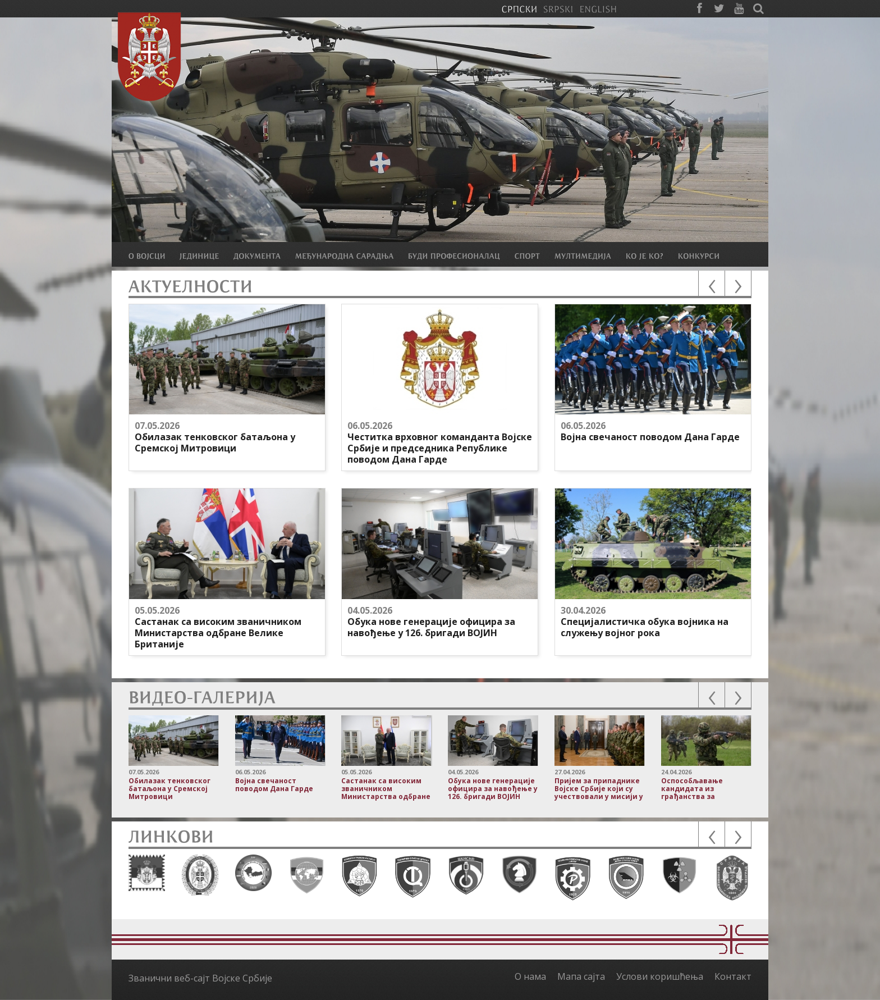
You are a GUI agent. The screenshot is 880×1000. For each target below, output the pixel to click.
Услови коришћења (659, 976)
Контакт (732, 976)
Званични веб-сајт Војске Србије (200, 978)
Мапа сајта (581, 976)
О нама (530, 976)
